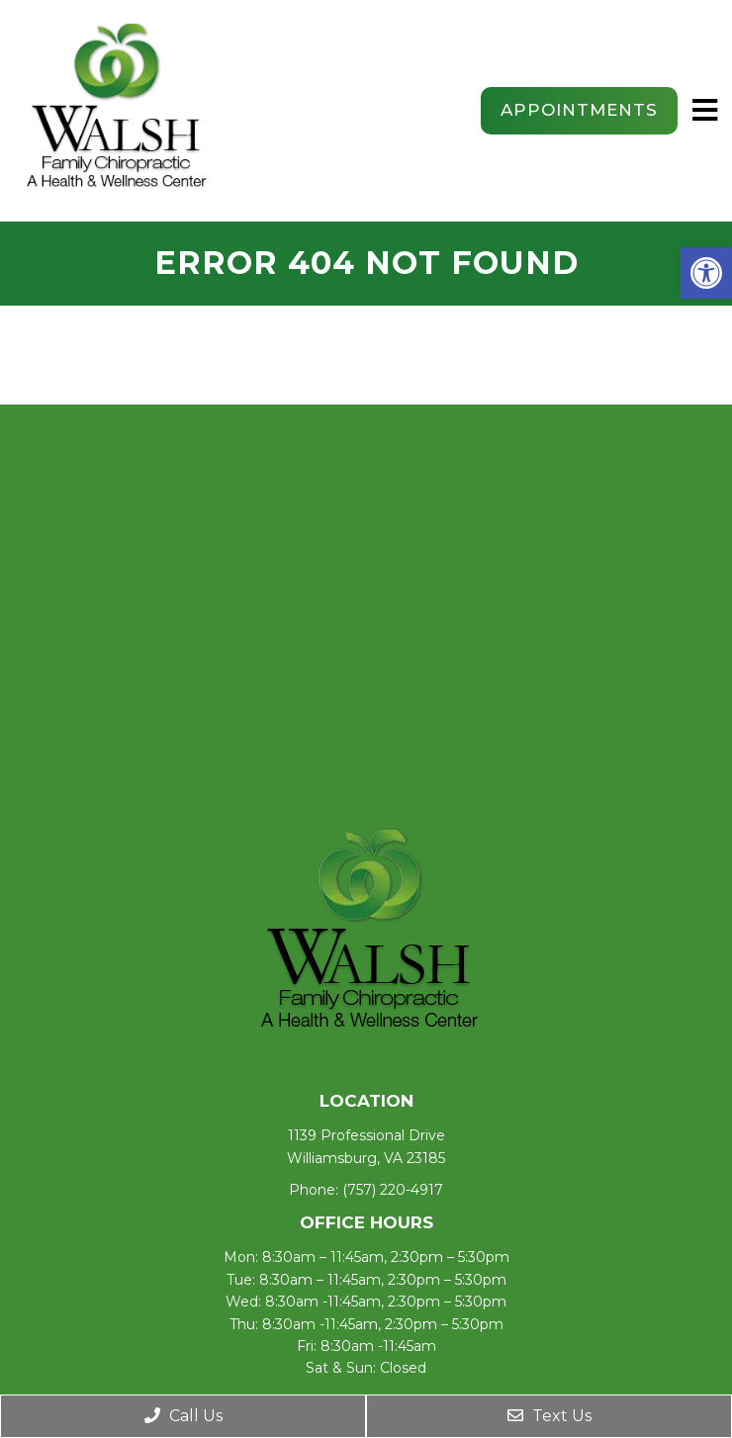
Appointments (579, 110)
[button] (706, 273)
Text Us (549, 1415)
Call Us (183, 1415)
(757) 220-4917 (392, 1190)
